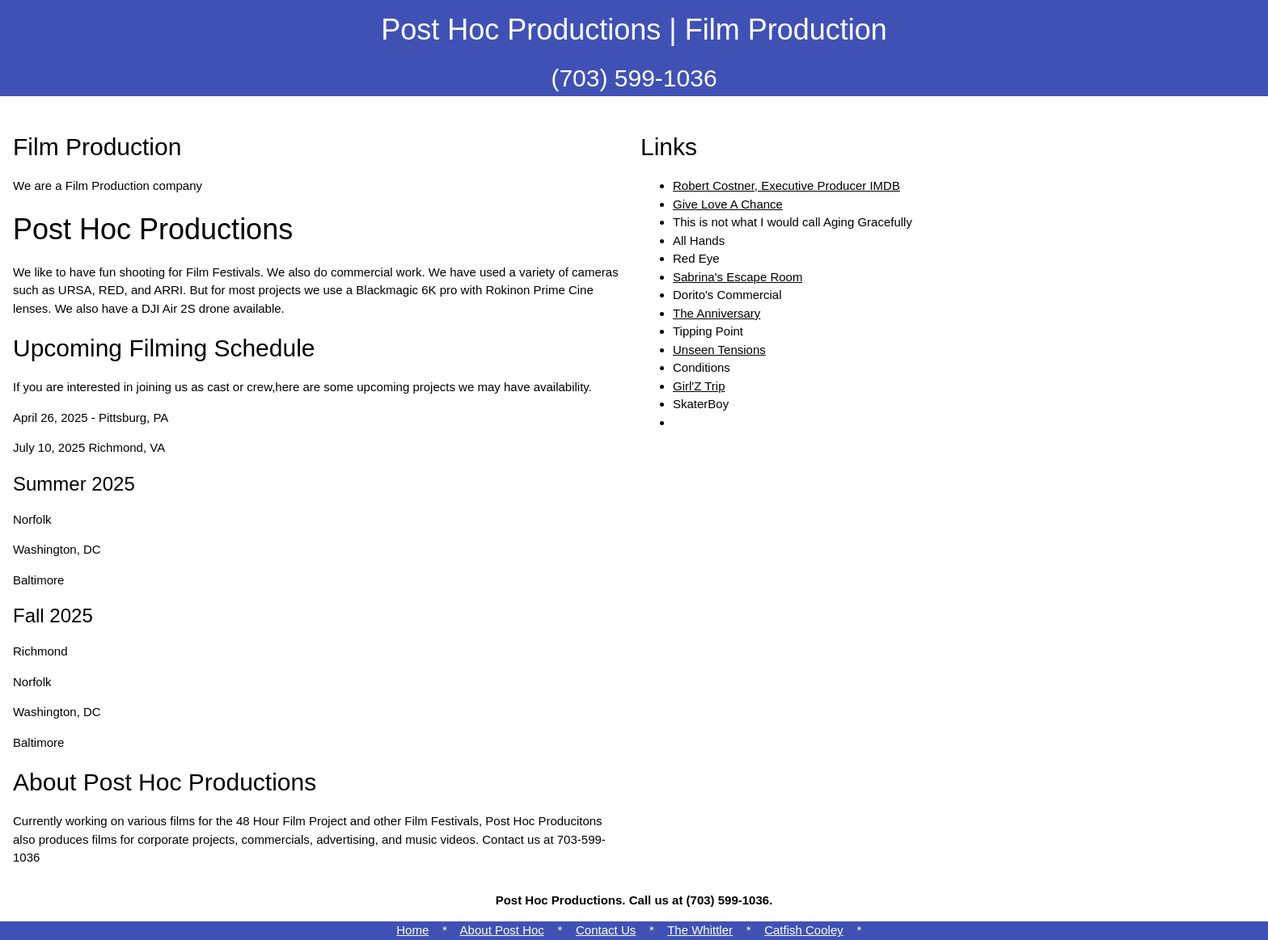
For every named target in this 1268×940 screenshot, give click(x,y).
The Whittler (700, 930)
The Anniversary (716, 313)
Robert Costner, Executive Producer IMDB (786, 185)
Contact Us (606, 930)
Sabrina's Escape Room (737, 277)
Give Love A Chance (728, 204)
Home (412, 930)
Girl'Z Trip (699, 386)
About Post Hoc (502, 930)
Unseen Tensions (719, 349)
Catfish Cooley (803, 930)
